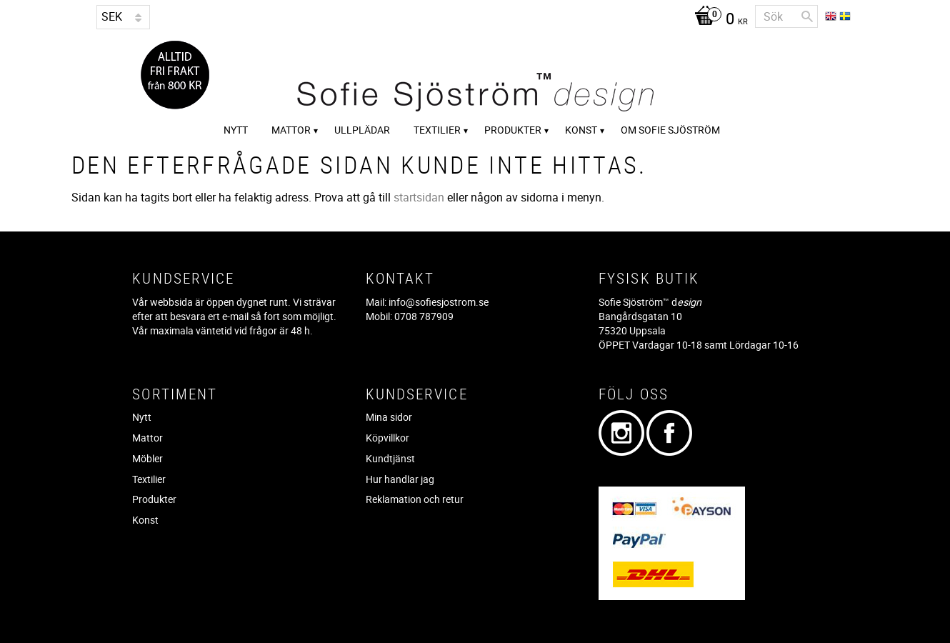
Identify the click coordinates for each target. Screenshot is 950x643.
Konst (145, 520)
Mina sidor (389, 417)
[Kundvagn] (717, 20)
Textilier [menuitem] (437, 129)
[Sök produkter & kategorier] (786, 16)
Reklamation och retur (415, 499)
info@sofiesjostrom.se (439, 302)
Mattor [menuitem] (291, 129)
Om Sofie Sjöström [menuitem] (670, 129)
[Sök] (807, 16)
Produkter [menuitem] (512, 129)
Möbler (147, 458)
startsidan (419, 197)
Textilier (149, 479)
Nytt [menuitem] (236, 129)
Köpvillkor (387, 437)
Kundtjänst (390, 458)
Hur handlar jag (400, 479)
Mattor (147, 437)
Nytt (141, 417)
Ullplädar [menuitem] (362, 129)
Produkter (154, 499)
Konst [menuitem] (581, 129)
